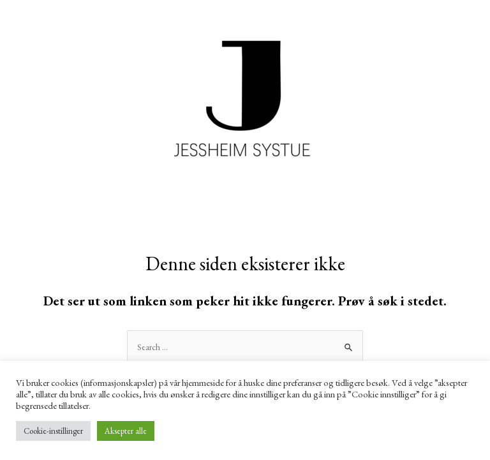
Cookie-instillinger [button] (53, 430)
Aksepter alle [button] (126, 430)
